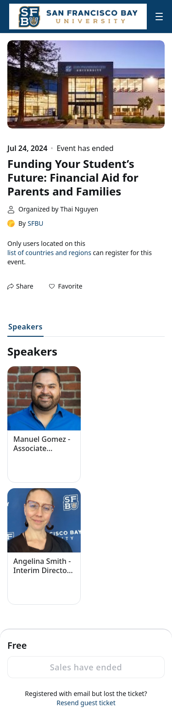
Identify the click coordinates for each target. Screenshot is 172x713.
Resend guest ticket (85, 702)
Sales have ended (86, 667)
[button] (66, 286)
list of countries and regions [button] (49, 252)
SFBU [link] (35, 223)
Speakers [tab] (25, 327)
